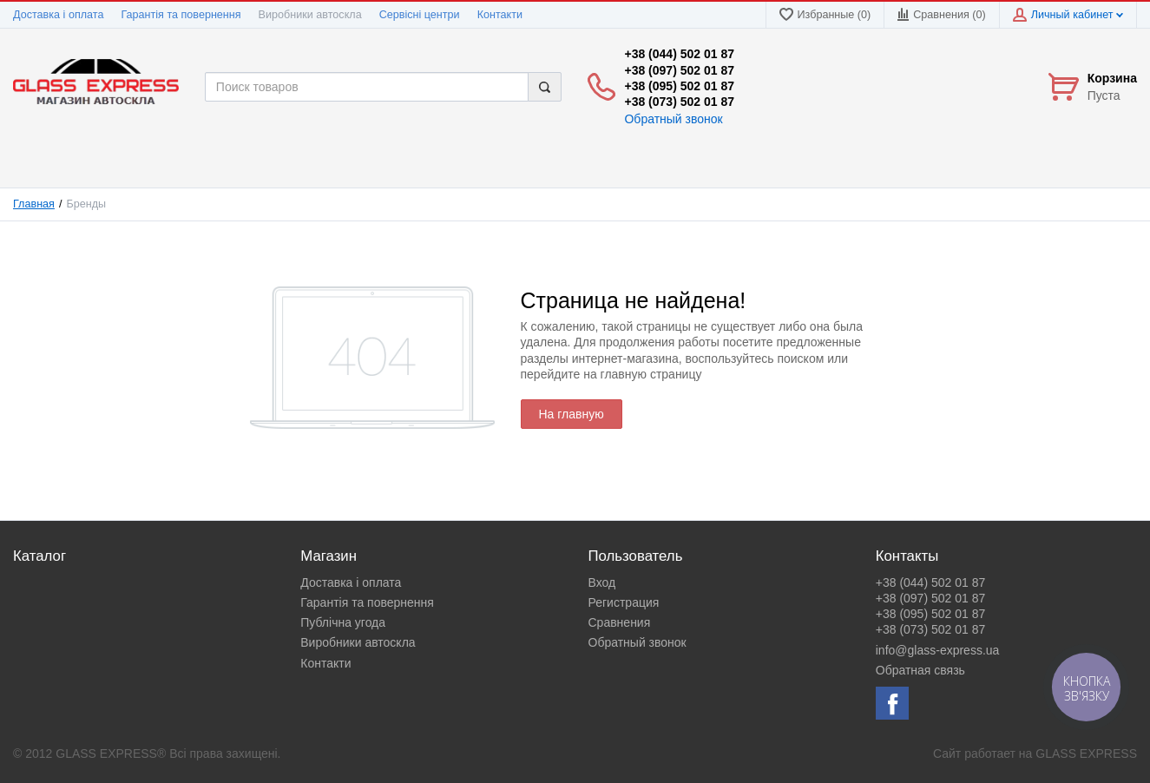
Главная (34, 204)
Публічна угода (342, 622)
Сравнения (619, 622)
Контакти (499, 15)
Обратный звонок (673, 119)
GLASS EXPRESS (1086, 753)
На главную (571, 414)
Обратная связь (920, 670)
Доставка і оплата (58, 15)
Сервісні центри (419, 15)
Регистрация (624, 602)
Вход (602, 582)
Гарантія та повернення (180, 15)
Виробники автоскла (310, 15)
